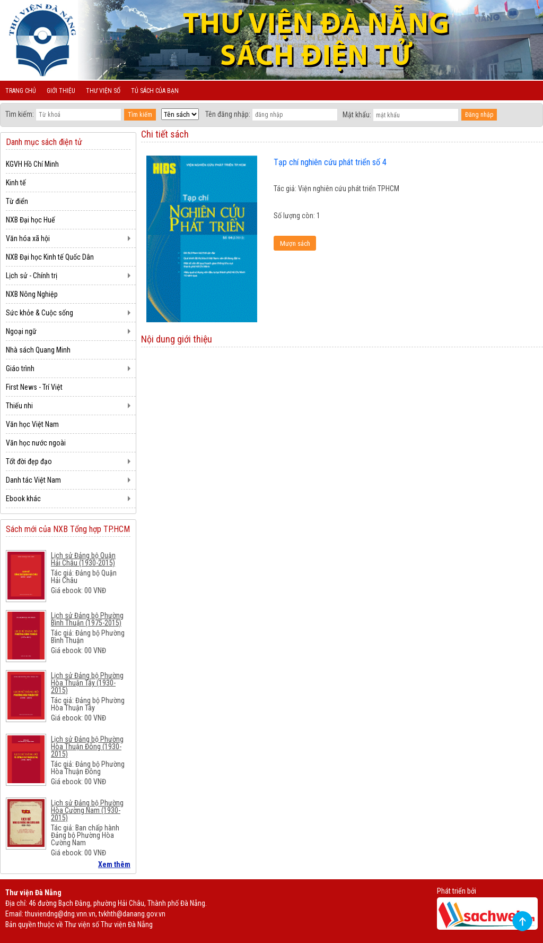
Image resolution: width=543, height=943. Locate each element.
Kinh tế (16, 182)
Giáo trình (20, 368)
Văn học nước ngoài (36, 443)
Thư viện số (103, 91)
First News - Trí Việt (34, 387)
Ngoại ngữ (21, 331)
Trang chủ (20, 91)
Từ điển (17, 201)
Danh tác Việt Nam (33, 480)
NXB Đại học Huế (30, 220)
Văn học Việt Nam (32, 424)
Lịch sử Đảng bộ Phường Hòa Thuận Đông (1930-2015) (87, 746)
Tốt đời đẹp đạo (29, 461)
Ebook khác (23, 498)
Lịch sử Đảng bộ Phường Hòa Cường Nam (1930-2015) (87, 810)
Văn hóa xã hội (28, 238)
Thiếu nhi (19, 405)
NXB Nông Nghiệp (32, 294)
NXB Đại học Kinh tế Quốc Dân (50, 257)
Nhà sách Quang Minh (38, 350)
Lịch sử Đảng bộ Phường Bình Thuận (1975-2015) (87, 619)
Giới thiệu (61, 91)
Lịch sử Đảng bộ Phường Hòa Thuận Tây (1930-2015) (87, 683)
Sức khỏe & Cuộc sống (39, 312)
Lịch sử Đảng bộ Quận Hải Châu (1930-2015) (83, 559)
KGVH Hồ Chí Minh (32, 164)
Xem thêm (114, 864)
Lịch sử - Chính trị (31, 275)
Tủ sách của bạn (155, 91)
